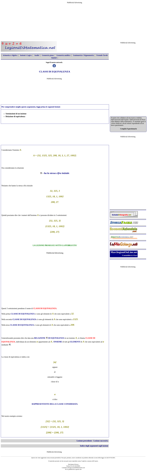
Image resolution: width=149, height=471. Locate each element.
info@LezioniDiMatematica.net (76, 467)
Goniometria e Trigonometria (83, 55)
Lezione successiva (100, 441)
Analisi (36, 55)
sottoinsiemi (61, 215)
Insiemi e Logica (26, 55)
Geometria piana (48, 55)
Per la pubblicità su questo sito (73, 469)
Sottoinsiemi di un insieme (16, 114)
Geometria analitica (63, 55)
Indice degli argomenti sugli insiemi (94, 446)
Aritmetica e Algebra (10, 55)
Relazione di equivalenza (15, 116)
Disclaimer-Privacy (73, 464)
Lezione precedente (84, 441)
